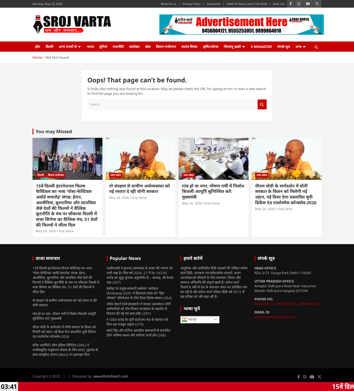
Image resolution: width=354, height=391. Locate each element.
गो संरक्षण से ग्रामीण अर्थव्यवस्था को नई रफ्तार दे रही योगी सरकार (139, 188)
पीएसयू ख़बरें (232, 46)
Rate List (278, 4)
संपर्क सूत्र (283, 46)
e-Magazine (261, 46)
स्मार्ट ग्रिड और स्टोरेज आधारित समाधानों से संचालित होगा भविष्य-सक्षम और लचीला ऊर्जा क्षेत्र (138, 332)
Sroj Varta (66, 231)
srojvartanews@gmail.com (275, 317)
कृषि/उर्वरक (210, 46)
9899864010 (309, 303)
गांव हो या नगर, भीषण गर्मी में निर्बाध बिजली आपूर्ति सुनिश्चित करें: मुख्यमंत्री (213, 191)
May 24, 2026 (46, 231)
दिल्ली (49, 46)
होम (37, 46)
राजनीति (118, 46)
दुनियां (103, 46)
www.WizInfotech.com (110, 376)
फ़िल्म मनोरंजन (166, 46)
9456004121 (264, 303)
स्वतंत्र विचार (190, 46)
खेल (148, 46)
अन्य (298, 46)
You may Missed (54, 131)
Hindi (189, 319)
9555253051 (287, 303)
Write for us (168, 4)
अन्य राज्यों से (68, 46)
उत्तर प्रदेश (115, 175)
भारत (90, 46)
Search (262, 104)
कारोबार (134, 46)
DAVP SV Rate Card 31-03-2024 (247, 4)
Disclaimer (214, 4)
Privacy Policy (191, 4)
